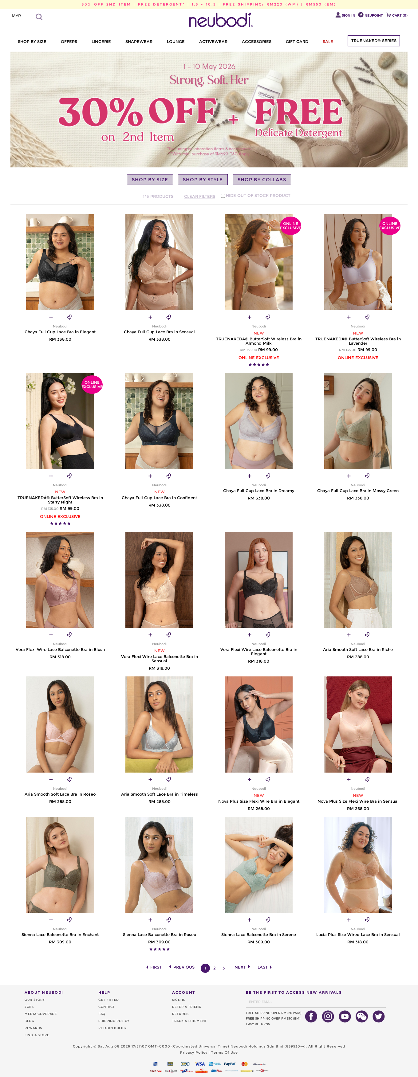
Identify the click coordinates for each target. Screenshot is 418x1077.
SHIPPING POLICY (113, 1021)
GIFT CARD (297, 41)
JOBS (29, 1007)
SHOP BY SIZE (32, 41)
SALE (328, 41)
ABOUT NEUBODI (44, 992)
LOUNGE (176, 41)
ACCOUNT (183, 992)
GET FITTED (108, 1000)
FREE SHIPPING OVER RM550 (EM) (273, 1018)
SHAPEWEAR (138, 41)
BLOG (29, 1021)
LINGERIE (101, 41)
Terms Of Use (224, 1052)
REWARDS (33, 1028)
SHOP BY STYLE (203, 179)
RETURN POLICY (112, 1028)
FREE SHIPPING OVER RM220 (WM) (273, 1013)
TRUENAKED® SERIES (373, 40)
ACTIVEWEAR (213, 41)
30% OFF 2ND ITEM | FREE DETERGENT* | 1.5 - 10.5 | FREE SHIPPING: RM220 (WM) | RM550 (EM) (209, 4)
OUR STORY (35, 1000)
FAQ (101, 1014)
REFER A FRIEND (187, 1007)
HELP (104, 992)
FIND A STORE (37, 1035)
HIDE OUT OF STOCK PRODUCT (258, 195)
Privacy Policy (193, 1052)
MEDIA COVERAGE (41, 1014)
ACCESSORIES (256, 41)
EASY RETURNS (258, 1024)
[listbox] (21, 16)
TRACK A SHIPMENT (189, 1021)
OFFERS (69, 41)
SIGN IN (179, 1000)
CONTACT (106, 1007)
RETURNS (180, 1014)
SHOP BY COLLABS (262, 179)
